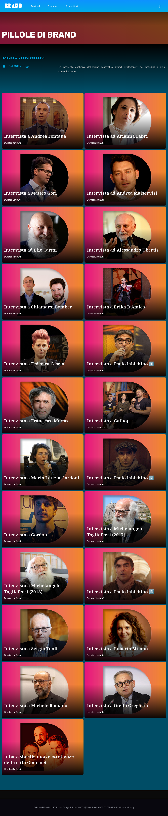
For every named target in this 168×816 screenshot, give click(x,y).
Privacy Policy (127, 807)
